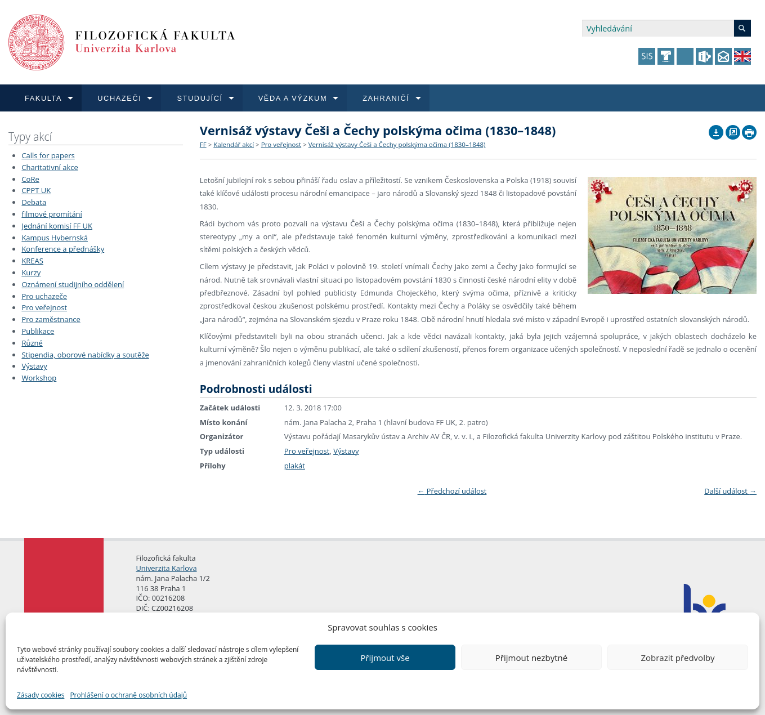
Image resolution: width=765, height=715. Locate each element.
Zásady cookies (40, 695)
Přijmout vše (384, 657)
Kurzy (31, 272)
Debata (33, 202)
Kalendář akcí (233, 144)
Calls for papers (47, 155)
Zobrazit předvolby (677, 657)
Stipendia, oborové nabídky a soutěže (85, 355)
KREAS (32, 261)
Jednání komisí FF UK (56, 226)
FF (203, 144)
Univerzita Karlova (166, 568)
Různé (31, 343)
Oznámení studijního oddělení (72, 284)
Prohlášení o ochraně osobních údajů (128, 695)
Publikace (37, 331)
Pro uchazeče (44, 296)
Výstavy (34, 366)
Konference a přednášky (62, 249)
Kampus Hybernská (54, 238)
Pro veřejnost (44, 307)
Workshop (38, 378)
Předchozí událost (452, 491)
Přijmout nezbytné (531, 657)
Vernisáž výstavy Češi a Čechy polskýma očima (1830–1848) (397, 144)
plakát (294, 466)
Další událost (730, 491)
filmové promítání (51, 214)
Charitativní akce (49, 167)
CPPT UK (36, 190)
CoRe (30, 179)
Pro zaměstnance (50, 319)
